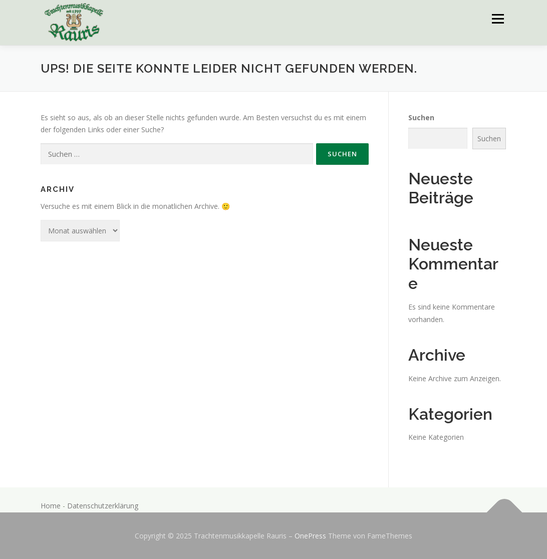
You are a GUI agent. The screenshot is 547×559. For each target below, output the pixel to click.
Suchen (421, 117)
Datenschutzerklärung (102, 505)
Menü (497, 19)
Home (51, 505)
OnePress (310, 535)
